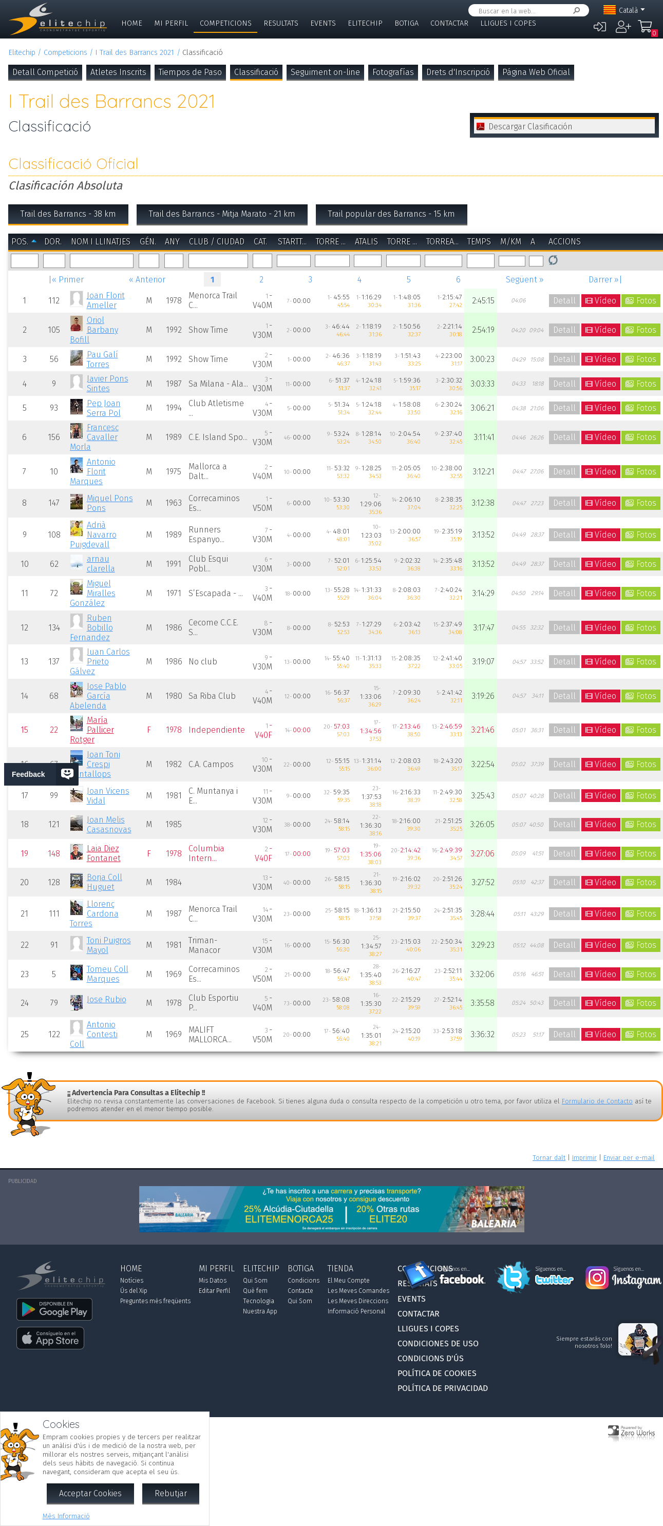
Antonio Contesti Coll (93, 1034)
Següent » (525, 279)
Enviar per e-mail (629, 1157)
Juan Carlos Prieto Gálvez (99, 661)
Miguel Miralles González (92, 593)
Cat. (260, 241)
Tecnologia (258, 1301)
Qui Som (255, 1280)
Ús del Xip (133, 1290)
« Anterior (147, 279)
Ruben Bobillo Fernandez (91, 627)
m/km (510, 241)
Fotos (646, 301)
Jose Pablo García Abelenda (98, 696)
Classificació (256, 72)
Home (131, 23)
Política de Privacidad (442, 1388)
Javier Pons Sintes (107, 383)
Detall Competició (45, 72)
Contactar (449, 23)
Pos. (19, 241)
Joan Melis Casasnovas (109, 824)
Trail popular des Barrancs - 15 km (391, 214)
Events (323, 23)
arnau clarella (101, 564)
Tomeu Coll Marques (107, 974)
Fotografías (393, 72)
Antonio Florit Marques (92, 471)
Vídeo (605, 301)
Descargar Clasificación (530, 126)
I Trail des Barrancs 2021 (134, 52)
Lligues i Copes (508, 23)
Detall (564, 301)
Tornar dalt (549, 1157)
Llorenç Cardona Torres (94, 913)
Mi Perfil (171, 23)
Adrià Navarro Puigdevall (93, 534)
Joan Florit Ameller (106, 300)
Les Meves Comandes (358, 1290)
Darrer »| (605, 279)
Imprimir (584, 1157)
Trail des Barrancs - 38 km (68, 214)
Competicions (226, 23)
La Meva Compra (645, 31)
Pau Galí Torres (102, 359)
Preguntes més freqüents (155, 1301)
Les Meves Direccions (358, 1301)
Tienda (340, 1268)
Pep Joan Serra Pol (104, 408)
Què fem (255, 1290)
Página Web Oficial (536, 72)
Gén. (148, 241)
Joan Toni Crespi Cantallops (95, 764)
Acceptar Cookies (90, 1493)
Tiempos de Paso (190, 72)
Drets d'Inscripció (458, 72)
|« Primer (66, 279)
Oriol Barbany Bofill (94, 330)
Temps (479, 241)
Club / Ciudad (216, 241)
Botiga (406, 23)
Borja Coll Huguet (104, 882)
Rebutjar (171, 1493)
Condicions (303, 1280)
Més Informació (66, 1516)
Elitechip (365, 23)
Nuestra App (260, 1311)
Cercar (575, 10)
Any (172, 241)
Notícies (131, 1280)
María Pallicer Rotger (91, 730)
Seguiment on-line (325, 72)
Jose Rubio (106, 999)
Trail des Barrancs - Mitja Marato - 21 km (222, 214)
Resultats (280, 23)
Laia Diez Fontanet (104, 853)
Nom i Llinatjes (100, 241)
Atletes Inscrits (118, 72)
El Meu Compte (349, 1280)
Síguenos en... (455, 1269)
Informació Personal (356, 1311)
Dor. (53, 241)
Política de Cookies (437, 1373)
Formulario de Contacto (597, 1101)
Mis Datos (212, 1280)
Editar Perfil (214, 1290)
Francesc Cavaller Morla (94, 437)
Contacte (300, 1290)
